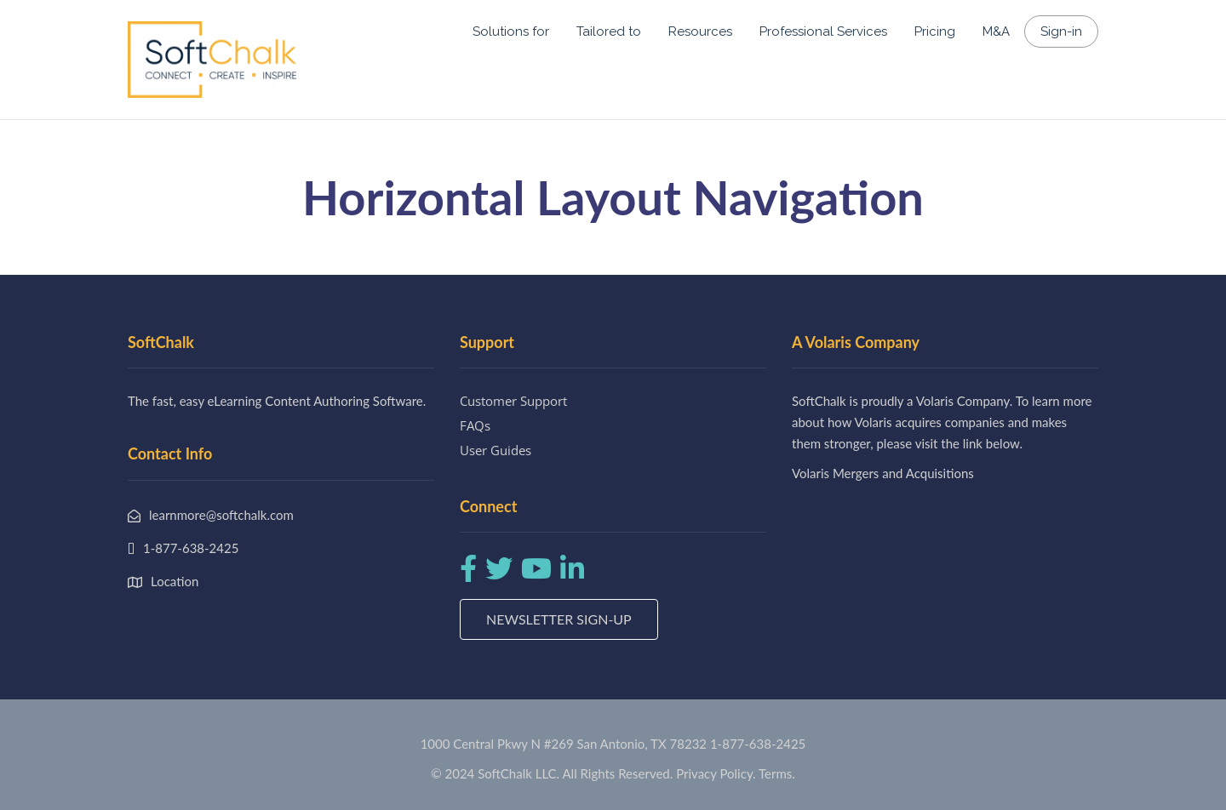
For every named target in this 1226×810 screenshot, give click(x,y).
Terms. (777, 773)
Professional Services (823, 31)
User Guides (495, 450)
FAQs (475, 425)
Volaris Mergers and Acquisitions (883, 473)
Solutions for (511, 31)
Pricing (934, 31)
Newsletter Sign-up (559, 619)
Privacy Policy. (716, 773)
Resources (700, 31)
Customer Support (513, 400)
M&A (996, 31)
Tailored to (608, 31)
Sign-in (1061, 31)
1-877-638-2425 (757, 743)
